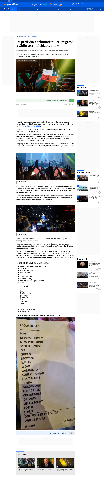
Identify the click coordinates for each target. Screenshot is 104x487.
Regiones (26, 9)
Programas (59, 9)
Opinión (38, 9)
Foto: (19, 60)
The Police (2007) (25, 126)
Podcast (44, 9)
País (8, 9)
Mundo (33, 9)
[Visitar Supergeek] (92, 10)
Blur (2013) (36, 126)
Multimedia (51, 9)
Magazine (13, 9)
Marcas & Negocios (69, 9)
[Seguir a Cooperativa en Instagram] (13, 1)
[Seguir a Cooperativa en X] (11, 1)
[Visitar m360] (90, 10)
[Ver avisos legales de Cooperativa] (88, 10)
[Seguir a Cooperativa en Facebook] (9, 1)
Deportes (20, 9)
